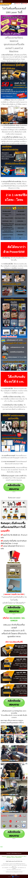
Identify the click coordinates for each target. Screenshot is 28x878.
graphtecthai (20, 856)
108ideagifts (8, 857)
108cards (13, 857)
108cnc (24, 856)
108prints (8, 856)
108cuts (16, 856)
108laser (12, 856)
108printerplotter (19, 857)
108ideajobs (4, 856)
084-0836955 (15, 618)
